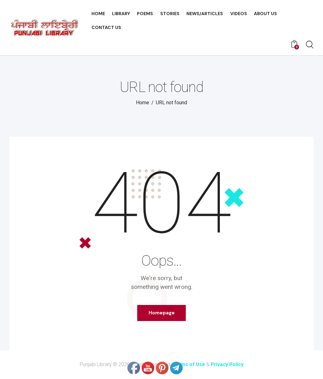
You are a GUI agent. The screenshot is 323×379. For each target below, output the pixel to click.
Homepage (162, 313)
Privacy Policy (227, 365)
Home (142, 103)
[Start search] (309, 45)
